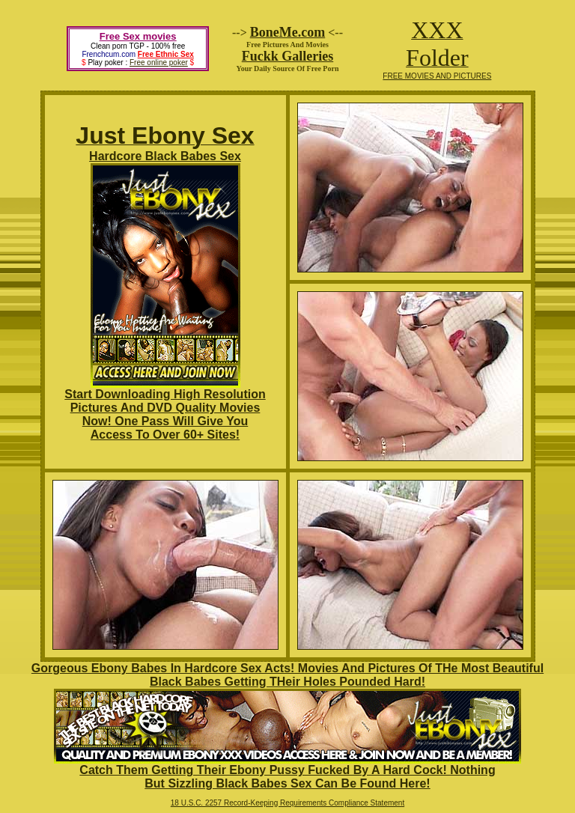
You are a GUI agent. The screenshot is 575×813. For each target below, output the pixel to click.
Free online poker (159, 62)
